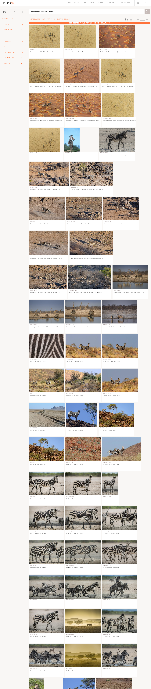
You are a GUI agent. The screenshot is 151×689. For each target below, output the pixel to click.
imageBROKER (7, 18)
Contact (110, 3)
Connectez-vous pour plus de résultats (89, 23)
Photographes (74, 3)
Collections (89, 3)
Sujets (100, 3)
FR (145, 3)
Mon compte (125, 3)
